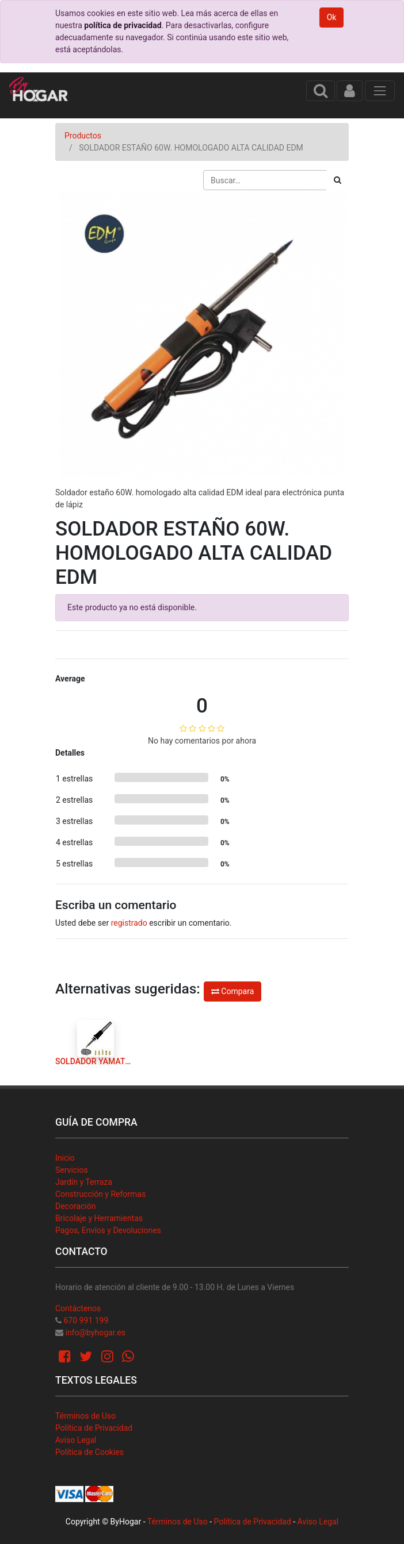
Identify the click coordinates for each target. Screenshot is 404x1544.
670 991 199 (85, 1320)
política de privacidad (122, 25)
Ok (332, 17)
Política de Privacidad (93, 1428)
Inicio (65, 1157)
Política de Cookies (89, 1452)
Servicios (71, 1170)
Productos (82, 135)
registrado (129, 922)
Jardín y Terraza (83, 1182)
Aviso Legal (76, 1440)
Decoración (75, 1206)
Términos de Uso (85, 1415)
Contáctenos (78, 1308)
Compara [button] (232, 991)
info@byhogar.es (95, 1332)
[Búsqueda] (337, 180)
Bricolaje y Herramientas (99, 1218)
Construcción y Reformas (100, 1194)
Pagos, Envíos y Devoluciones (108, 1230)
